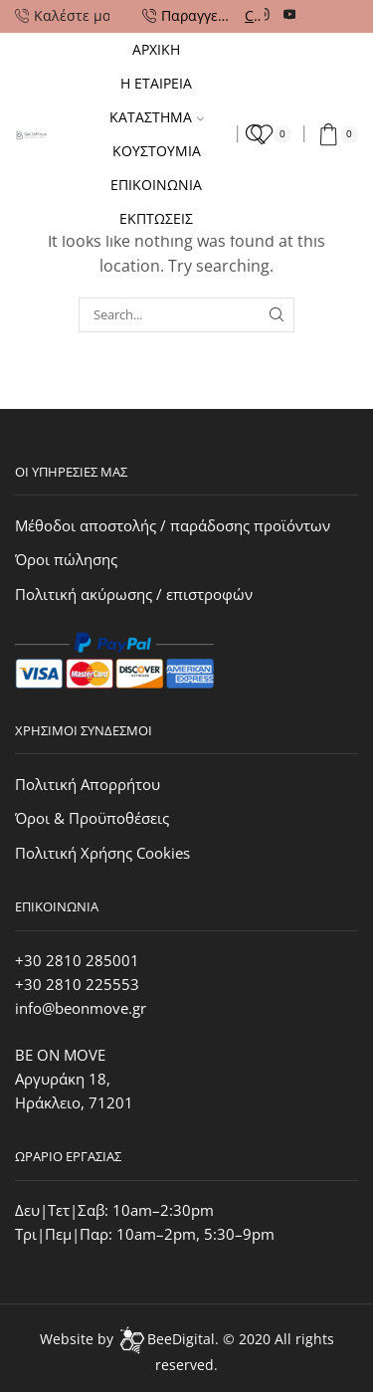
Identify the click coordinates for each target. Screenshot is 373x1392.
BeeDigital (181, 1338)
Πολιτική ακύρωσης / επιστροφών (134, 594)
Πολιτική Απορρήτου (87, 784)
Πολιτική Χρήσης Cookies (102, 853)
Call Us (253, 15)
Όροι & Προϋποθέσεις (92, 818)
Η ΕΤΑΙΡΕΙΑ (156, 83)
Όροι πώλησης (66, 559)
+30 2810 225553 (77, 984)
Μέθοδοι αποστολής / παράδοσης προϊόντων (172, 525)
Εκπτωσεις (156, 218)
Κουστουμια (156, 150)
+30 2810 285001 (77, 960)
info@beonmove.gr (80, 1008)
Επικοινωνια (156, 184)
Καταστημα (156, 116)
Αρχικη (156, 49)
